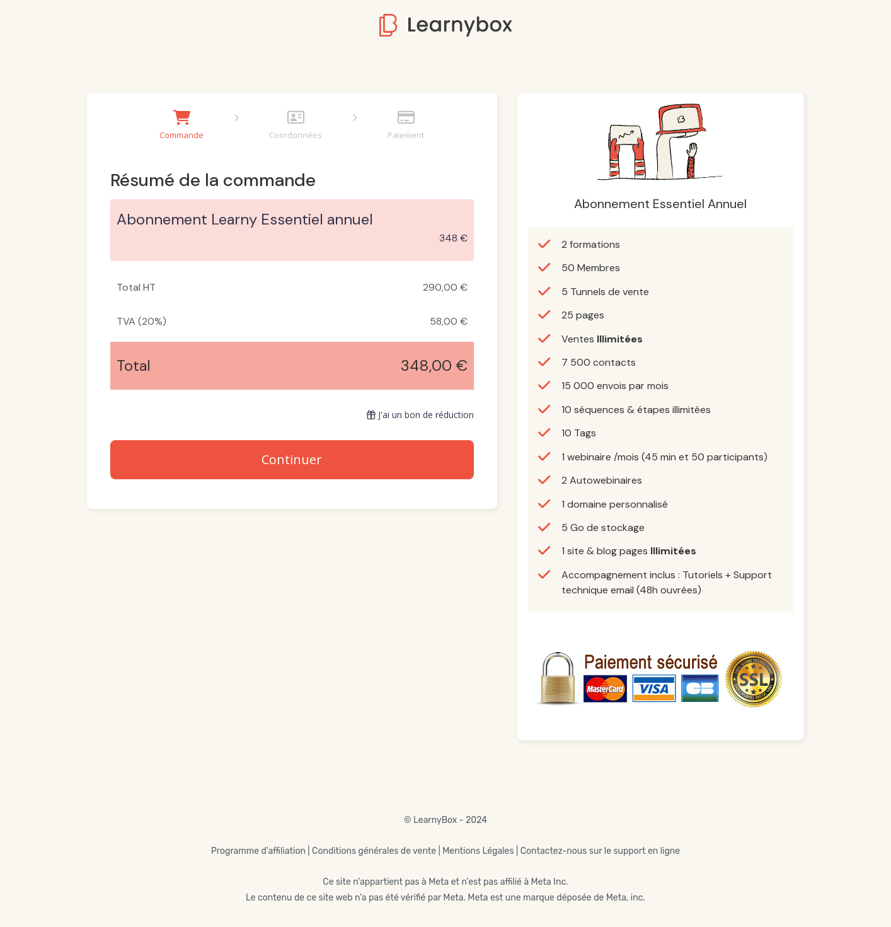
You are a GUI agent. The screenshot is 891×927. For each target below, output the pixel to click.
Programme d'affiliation (258, 851)
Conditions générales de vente (374, 851)
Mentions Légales (478, 851)
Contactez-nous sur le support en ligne (600, 851)
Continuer (292, 459)
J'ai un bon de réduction (420, 415)
